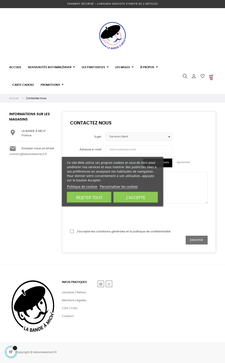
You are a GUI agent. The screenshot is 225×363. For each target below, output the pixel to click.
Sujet (97, 136)
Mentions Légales (74, 300)
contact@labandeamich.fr (28, 154)
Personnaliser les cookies (119, 186)
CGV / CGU (69, 308)
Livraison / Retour (74, 292)
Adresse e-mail (90, 149)
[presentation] (139, 216)
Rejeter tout (89, 197)
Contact (68, 316)
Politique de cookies (82, 186)
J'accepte (135, 197)
